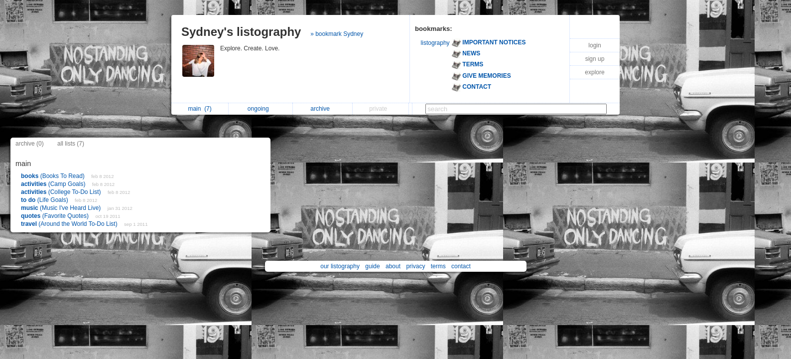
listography (435, 42)
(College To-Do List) (62, 191)
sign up (595, 58)
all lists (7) (70, 143)
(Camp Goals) (54, 183)
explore (594, 72)
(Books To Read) (53, 176)
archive (322, 108)
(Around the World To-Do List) (70, 223)
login (594, 45)
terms (438, 266)
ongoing (261, 108)
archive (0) (29, 143)
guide (372, 266)
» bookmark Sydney (336, 33)
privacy (415, 266)
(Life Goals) (45, 199)
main (199, 108)
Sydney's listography (241, 31)
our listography (340, 266)
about (393, 266)
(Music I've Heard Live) (62, 207)
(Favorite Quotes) (55, 215)
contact (461, 266)
